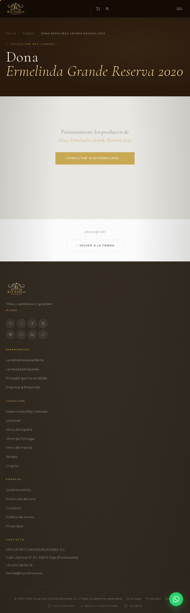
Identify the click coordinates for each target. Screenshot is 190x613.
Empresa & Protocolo (23, 387)
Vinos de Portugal (20, 439)
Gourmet (13, 421)
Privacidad (14, 526)
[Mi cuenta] (107, 8)
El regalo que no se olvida (26, 378)
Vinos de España (19, 429)
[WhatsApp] (43, 334)
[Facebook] (32, 323)
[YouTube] (21, 334)
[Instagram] (10, 323)
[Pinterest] (10, 334)
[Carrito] (98, 8)
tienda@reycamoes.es (24, 573)
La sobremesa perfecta (25, 360)
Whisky (11, 457)
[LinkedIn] (32, 334)
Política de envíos (20, 517)
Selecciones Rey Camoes (26, 411)
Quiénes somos (18, 490)
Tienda (28, 33)
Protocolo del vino (21, 499)
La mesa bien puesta (22, 369)
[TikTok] (21, 323)
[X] (43, 323)
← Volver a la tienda (95, 245)
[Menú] (179, 9)
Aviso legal (134, 598)
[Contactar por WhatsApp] (176, 599)
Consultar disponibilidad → (95, 158)
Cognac (12, 466)
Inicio (11, 33)
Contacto (13, 508)
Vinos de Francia (19, 447)
